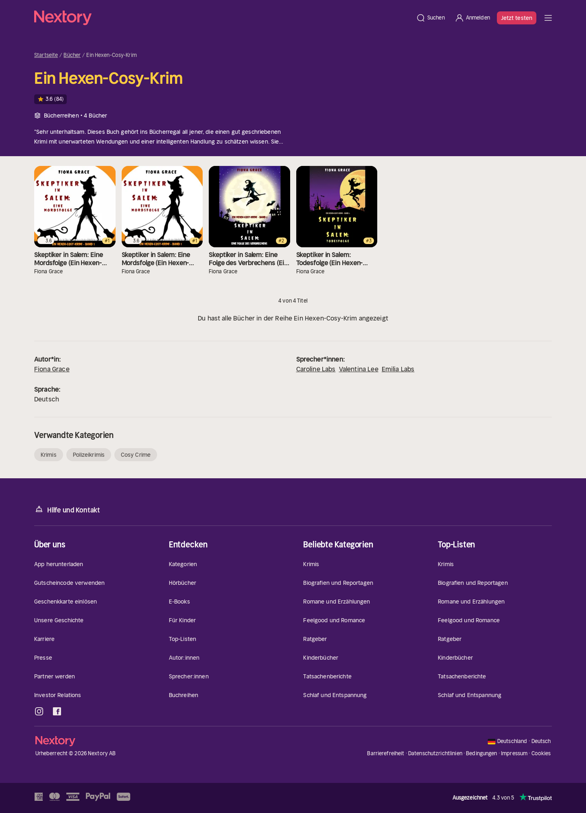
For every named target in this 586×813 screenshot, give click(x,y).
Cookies (541, 753)
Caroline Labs (316, 369)
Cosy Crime (136, 454)
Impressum (514, 753)
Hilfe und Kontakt (67, 509)
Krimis (49, 454)
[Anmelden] (472, 18)
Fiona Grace (52, 369)
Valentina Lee (358, 369)
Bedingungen (481, 753)
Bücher (72, 55)
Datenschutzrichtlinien (435, 753)
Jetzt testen (516, 18)
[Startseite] (222, 18)
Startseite (46, 55)
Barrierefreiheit (385, 753)
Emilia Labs (398, 369)
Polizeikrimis (89, 454)
